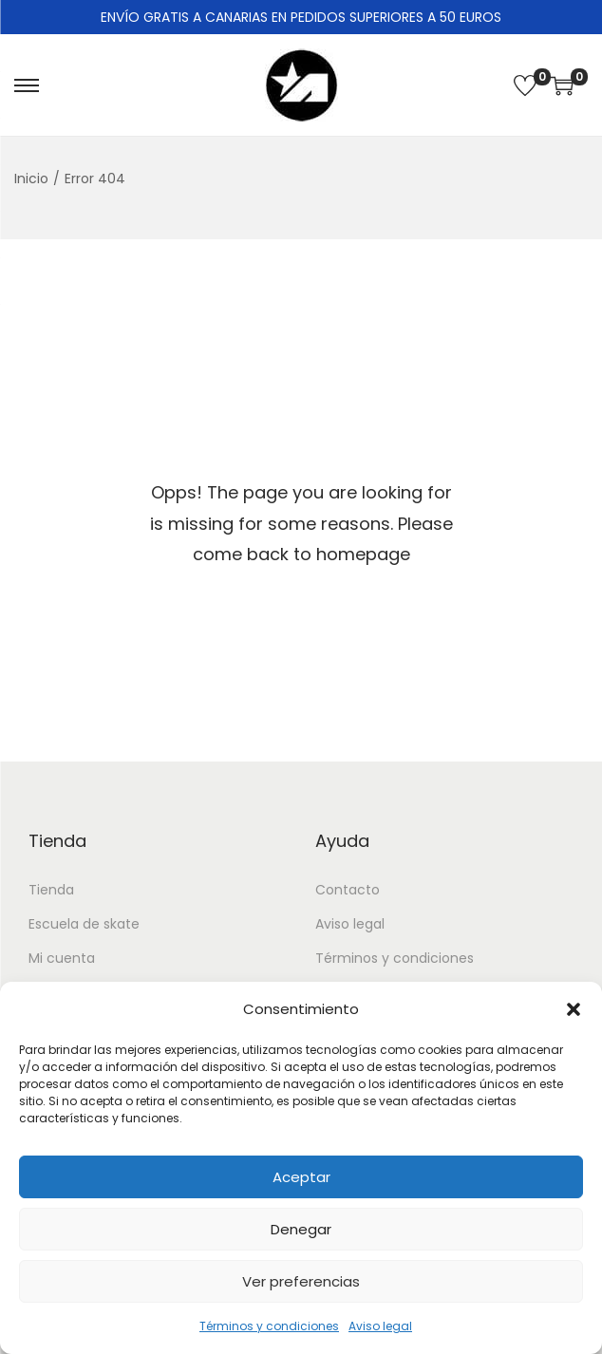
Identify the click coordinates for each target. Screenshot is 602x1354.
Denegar (301, 1229)
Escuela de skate (84, 923)
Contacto (347, 889)
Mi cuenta (61, 958)
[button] (573, 1009)
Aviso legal (380, 1326)
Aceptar (301, 1177)
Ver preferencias (301, 1281)
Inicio (31, 178)
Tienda (51, 889)
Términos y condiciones (269, 1326)
